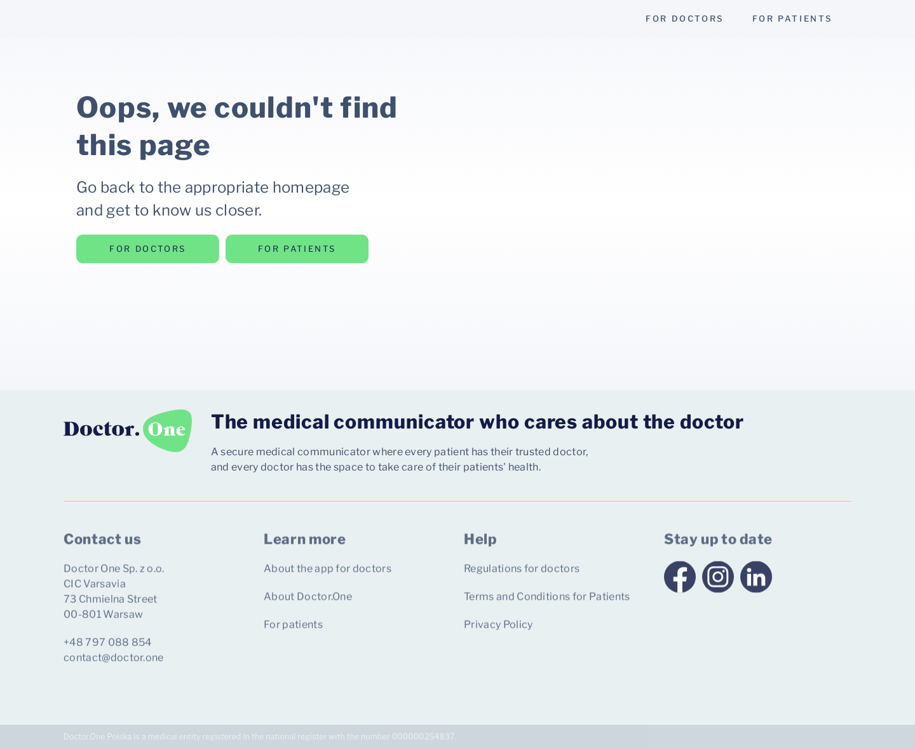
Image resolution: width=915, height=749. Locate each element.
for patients (792, 18)
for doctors (685, 18)
